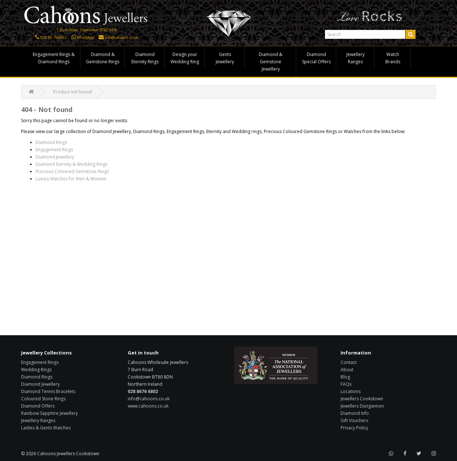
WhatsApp (85, 37)
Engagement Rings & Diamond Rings (54, 58)
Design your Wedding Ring (185, 58)
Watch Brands (392, 58)
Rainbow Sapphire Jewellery (49, 413)
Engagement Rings (54, 150)
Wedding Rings (36, 369)
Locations (351, 391)
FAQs (346, 384)
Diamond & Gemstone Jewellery (270, 61)
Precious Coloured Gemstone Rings (72, 171)
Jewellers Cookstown (362, 399)
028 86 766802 (53, 37)
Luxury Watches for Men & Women (71, 179)
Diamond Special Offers (316, 58)
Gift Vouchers (354, 420)
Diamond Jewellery (55, 157)
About (347, 369)
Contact (349, 362)
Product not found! (72, 92)
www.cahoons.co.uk (148, 406)
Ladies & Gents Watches (46, 428)
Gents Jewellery (225, 58)
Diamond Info (355, 413)
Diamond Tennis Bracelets (48, 391)
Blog (345, 377)
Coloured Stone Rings (43, 399)
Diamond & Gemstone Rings (102, 58)
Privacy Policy (354, 428)
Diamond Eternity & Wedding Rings (71, 164)
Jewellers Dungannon (362, 406)
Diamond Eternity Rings (145, 58)
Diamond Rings (51, 142)
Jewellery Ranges (355, 58)
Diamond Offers (38, 406)
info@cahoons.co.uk (121, 37)
